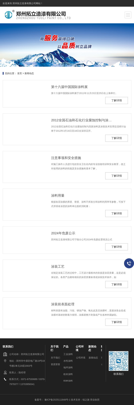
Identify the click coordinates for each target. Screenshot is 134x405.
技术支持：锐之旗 (80, 399)
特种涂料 (68, 381)
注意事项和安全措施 (66, 158)
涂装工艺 (57, 266)
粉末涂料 (68, 374)
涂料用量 (57, 195)
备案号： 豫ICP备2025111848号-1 (53, 399)
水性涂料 (68, 361)
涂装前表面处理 (62, 304)
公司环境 (80, 357)
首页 (19, 73)
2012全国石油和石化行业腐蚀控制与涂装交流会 (81, 120)
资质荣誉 (55, 364)
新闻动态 (29, 73)
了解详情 (116, 100)
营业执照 (94, 399)
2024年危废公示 (63, 233)
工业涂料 (68, 354)
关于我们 (55, 357)
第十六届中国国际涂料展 (69, 87)
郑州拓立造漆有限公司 (24, 3)
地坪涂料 (68, 367)
